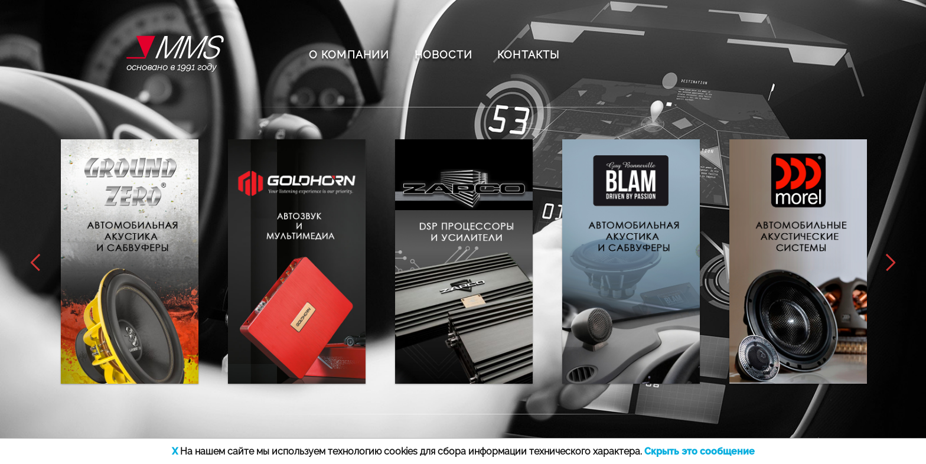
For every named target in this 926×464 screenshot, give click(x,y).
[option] (129, 261)
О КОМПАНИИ (349, 54)
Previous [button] (31, 263)
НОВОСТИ (443, 54)
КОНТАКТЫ (528, 54)
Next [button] (895, 263)
